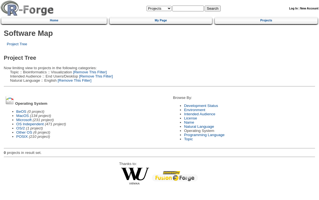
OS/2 (20, 128)
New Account (309, 8)
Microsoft (24, 120)
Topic (188, 139)
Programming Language (204, 135)
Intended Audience (199, 114)
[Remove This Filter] (89, 72)
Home (54, 20)
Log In (293, 8)
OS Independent (30, 124)
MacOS (22, 116)
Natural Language (199, 126)
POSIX (22, 136)
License (190, 118)
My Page (161, 20)
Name (189, 122)
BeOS (21, 111)
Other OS (24, 132)
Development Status (201, 106)
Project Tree (17, 44)
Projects (266, 20)
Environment (194, 110)
